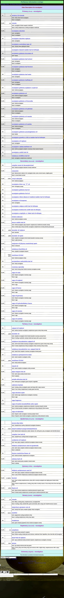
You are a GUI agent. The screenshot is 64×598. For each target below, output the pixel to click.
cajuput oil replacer (18, 328)
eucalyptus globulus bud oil (21, 190)
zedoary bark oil (17, 459)
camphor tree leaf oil (18, 434)
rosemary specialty (18, 267)
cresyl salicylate (17, 178)
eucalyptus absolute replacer (21, 38)
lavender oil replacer (18, 230)
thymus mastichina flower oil (21, 453)
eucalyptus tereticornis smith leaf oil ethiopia (26, 209)
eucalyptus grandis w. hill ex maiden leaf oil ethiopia (28, 137)
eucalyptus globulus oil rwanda (22, 116)
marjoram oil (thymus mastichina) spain (24, 243)
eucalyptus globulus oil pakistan (22, 108)
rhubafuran (15, 520)
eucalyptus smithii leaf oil (20, 152)
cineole (14, 23)
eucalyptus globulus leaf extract (22, 59)
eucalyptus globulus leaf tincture (22, 66)
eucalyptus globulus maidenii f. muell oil (25, 87)
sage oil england (17, 280)
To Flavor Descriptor (16, 4)
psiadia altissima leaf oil (19, 379)
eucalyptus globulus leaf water (21, 74)
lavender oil (15, 333)
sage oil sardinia (17, 318)
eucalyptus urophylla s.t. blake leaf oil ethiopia (26, 213)
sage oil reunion (17, 311)
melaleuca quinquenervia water (22, 354)
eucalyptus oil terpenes (19, 200)
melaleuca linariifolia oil (19, 249)
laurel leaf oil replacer (19, 537)
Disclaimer (37, 562)
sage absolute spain (18, 392)
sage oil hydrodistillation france (22, 303)
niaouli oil (15, 366)
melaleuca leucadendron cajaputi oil (23, 341)
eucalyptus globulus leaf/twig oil (22, 80)
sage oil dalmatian (18, 411)
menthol (14, 513)
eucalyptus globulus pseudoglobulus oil (24, 132)
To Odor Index (5, 4)
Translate (12, 559)
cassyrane (15, 171)
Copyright (20, 562)
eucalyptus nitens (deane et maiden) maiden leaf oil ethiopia (31, 197)
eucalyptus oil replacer (19, 141)
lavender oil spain (17, 235)
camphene (15, 530)
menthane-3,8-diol (17, 255)
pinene (14, 543)
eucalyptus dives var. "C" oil (21, 184)
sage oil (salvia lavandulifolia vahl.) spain (25, 404)
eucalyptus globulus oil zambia (22, 124)
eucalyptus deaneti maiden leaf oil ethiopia (25, 50)
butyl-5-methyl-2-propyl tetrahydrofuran (24, 428)
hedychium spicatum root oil (21, 507)
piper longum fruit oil (18, 371)
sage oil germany (17, 295)
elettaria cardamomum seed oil (22, 470)
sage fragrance (16, 400)
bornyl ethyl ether (17, 423)
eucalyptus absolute (18, 31)
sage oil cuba (16, 272)
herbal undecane (17, 217)
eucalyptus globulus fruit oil (21, 193)
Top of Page (30, 561)
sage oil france (16, 288)
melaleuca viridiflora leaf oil (20, 156)
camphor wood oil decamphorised (23, 165)
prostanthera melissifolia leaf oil (22, 261)
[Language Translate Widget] (8, 557)
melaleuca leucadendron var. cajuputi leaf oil (26, 349)
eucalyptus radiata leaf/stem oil (22, 146)
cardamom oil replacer (19, 440)
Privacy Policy (42, 562)
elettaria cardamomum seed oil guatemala (25, 445)
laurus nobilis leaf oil (18, 222)
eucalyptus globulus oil (19, 93)
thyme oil (15, 488)
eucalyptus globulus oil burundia (22, 101)
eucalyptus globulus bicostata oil (22, 53)
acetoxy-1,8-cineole (18, 15)
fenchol (14, 478)
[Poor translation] (6, 572)
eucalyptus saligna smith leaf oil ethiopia (25, 206)
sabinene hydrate (17, 385)
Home (35, 561)
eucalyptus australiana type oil (21, 44)
